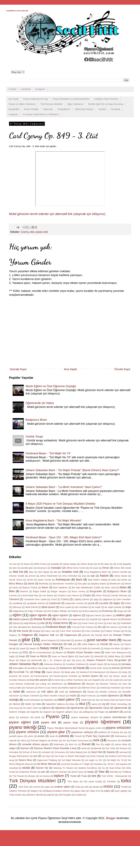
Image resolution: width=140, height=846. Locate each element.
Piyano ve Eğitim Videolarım (22, 104)
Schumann (60, 752)
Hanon (116, 644)
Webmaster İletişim (84, 109)
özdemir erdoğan (17, 712)
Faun (100, 623)
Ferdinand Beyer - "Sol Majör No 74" (48, 453)
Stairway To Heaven (63, 768)
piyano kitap (70, 722)
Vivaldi (124, 787)
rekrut (23, 740)
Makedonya (74, 683)
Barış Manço (16, 583)
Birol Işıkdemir (60, 587)
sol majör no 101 (93, 760)
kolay (124, 672)
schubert (46, 752)
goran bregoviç (48, 640)
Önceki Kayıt (122, 369)
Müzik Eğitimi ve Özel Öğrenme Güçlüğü (51, 386)
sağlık (108, 744)
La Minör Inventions (74, 680)
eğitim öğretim (38, 615)
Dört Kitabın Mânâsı (57, 611)
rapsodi (12, 740)
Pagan (101, 712)
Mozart (90, 692)
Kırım (127, 667)
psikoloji (64, 736)
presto (41, 736)
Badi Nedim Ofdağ (97, 579)
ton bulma (44, 776)
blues (123, 587)
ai (118, 564)
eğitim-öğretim (60, 615)
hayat (22, 648)
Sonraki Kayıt (18, 369)
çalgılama (107, 599)
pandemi (114, 711)
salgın (12, 748)
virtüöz (108, 786)
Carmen (13, 595)
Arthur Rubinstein (49, 576)
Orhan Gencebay (118, 704)
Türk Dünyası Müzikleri (51, 104)
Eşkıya (16, 623)
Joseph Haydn (96, 664)
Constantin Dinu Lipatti (35, 599)
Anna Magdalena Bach (95, 572)
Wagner (34, 791)
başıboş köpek (98, 583)
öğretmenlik (120, 707)
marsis (54, 687)
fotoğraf (36, 631)
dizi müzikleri (81, 607)
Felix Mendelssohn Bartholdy (26, 627)
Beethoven (115, 583)
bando (124, 579)
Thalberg (126, 772)
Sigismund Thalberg (47, 760)
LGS (107, 680)
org (103, 704)
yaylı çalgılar (121, 791)
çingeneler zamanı (74, 603)
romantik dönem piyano (35, 744)
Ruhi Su (73, 744)
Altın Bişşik (43, 572)
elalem (108, 615)
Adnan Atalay (69, 564)
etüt (32, 231)
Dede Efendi (31, 607)
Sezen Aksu (25, 760)
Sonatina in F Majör (80, 764)
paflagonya (88, 712)
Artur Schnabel (69, 576)
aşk (93, 575)
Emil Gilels (62, 619)
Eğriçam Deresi (93, 615)
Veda (77, 787)
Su (103, 768)
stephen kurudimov (87, 768)
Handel (104, 644)
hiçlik (84, 648)
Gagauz (13, 635)
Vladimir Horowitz (18, 791)
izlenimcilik (36, 660)
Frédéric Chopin (112, 631)
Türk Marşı (72, 781)
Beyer (45, 587)
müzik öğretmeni (109, 695)
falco (75, 623)
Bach (79, 579)
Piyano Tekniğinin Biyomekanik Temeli (66, 728)
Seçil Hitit (96, 752)
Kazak (81, 667)
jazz (69, 660)
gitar (26, 639)
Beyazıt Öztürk (29, 587)
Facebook (25, 89)
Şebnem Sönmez (58, 772)
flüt (10, 630)
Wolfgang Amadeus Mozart (56, 791)
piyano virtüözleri (118, 728)
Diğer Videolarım (75, 104)
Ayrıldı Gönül (15, 579)
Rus (98, 744)
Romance (112, 740)
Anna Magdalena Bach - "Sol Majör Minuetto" (54, 520)
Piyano (52, 716)
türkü (126, 780)
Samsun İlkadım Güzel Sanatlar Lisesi (55, 748)
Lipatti (116, 680)
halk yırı (72, 644)
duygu (120, 611)
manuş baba (15, 687)
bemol (128, 583)
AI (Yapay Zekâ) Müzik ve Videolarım (41, 114)
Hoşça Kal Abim (112, 648)
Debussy (16, 607)
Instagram (40, 89)
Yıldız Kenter (15, 794)
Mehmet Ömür (89, 687)
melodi (103, 687)
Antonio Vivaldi (16, 576)
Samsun (24, 748)
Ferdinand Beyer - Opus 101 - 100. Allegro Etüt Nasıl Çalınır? (64, 537)
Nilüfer (28, 704)
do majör (96, 607)
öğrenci (46, 707)
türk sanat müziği (93, 781)
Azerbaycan (63, 579)
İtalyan (23, 660)
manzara (30, 687)
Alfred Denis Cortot (75, 568)
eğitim (16, 615)
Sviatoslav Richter (28, 772)
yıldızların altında (34, 794)
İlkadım (59, 652)
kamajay (126, 664)
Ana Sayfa (13, 99)
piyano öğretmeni (103, 721)
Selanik (111, 752)
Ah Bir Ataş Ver (105, 564)
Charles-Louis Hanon (68, 595)
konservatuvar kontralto (65, 676)
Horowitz (95, 648)
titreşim (31, 776)
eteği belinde (30, 623)
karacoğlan (18, 668)
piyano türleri (95, 728)
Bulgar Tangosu (59, 591)
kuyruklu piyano (39, 679)
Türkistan (111, 781)
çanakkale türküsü (36, 603)
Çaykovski (55, 603)
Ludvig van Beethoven (51, 684)
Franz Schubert (92, 631)
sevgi (11, 760)
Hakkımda (48, 109)
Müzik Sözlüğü (31, 109)
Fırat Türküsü (87, 627)
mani (124, 684)
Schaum (123, 748)
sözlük (26, 767)
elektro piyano (21, 619)
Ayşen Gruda (44, 579)
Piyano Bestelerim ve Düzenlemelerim (71, 99)
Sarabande (96, 748)
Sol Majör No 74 (115, 760)
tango (90, 771)
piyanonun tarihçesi (82, 732)
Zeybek (79, 794)
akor (14, 568)
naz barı (96, 700)
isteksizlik (99, 656)
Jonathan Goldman (75, 664)
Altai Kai (18, 571)
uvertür (36, 787)
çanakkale (17, 603)
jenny (78, 660)
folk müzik (22, 630)
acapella (55, 564)
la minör (56, 680)
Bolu (12, 591)
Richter (54, 740)
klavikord (84, 672)
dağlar (116, 603)
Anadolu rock (70, 571)
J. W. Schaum (54, 660)
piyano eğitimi (20, 722)
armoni (32, 576)
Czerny (24, 231)
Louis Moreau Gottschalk (22, 684)
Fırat (74, 627)
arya (84, 576)
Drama (74, 611)
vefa (86, 787)
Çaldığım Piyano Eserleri (106, 99)
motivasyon (75, 691)
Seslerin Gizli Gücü (118, 756)
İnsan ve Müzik (38, 656)
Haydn (32, 648)
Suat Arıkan (115, 768)
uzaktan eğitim (62, 786)
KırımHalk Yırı (21, 672)
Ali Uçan (94, 568)
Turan (73, 775)
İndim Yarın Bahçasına (116, 652)
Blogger (111, 818)
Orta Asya (14, 708)
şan (43, 771)
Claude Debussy (119, 595)
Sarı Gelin (110, 748)
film (100, 627)
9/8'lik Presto (40, 564)
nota (38, 704)
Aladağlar (56, 567)
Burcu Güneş (78, 591)
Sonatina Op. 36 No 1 (105, 764)
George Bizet (101, 635)
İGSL (25, 652)
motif (61, 692)
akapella (127, 564)
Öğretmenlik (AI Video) (40, 403)
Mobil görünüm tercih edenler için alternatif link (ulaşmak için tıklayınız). (57, 214)
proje (52, 736)
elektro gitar (123, 615)
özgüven (47, 712)
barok (31, 583)
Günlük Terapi (34, 436)
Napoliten (49, 700)
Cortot (54, 599)
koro (106, 676)
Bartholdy (44, 583)
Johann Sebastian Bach (24, 664)
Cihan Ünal (101, 595)
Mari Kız (42, 687)
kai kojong (112, 664)
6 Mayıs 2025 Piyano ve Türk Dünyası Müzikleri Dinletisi (60, 503)
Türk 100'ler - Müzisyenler (114, 776)
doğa (128, 607)
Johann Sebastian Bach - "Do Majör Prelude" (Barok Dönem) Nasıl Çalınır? (72, 470)
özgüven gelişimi (64, 712)
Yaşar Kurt (94, 791)
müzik (72, 695)
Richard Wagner (39, 740)
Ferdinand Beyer (56, 627)
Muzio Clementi (31, 695)
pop (125, 732)
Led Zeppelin (94, 680)
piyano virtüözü (27, 732)
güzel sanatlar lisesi (101, 640)
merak (128, 687)
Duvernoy (107, 610)
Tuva (84, 775)
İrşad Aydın (84, 656)
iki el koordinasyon (42, 652)
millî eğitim (47, 691)
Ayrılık (30, 579)
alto (55, 572)
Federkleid (126, 623)
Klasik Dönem (53, 672)
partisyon (24, 717)
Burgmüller (96, 591)
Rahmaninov (121, 736)
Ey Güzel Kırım (58, 623)
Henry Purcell (71, 648)
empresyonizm (78, 619)
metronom (31, 692)
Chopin (87, 595)
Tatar (101, 771)
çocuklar (103, 603)
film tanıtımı (112, 627)
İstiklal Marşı (114, 656)
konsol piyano (90, 675)
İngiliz (12, 656)
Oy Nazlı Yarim (30, 708)
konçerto (13, 676)
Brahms (24, 591)
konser (26, 676)
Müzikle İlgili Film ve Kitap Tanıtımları (106, 104)
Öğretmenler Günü (99, 707)
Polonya (115, 732)
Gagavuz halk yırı (49, 634)
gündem (79, 640)
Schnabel (13, 752)
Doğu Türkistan (35, 611)
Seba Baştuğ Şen (78, 752)
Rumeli (86, 744)
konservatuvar (41, 676)
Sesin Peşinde (97, 756)
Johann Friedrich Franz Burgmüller (106, 660)
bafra (114, 579)
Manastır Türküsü (108, 684)
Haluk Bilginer (89, 644)
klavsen (114, 672)
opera (94, 704)
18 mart (13, 564)
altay (31, 572)
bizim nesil (110, 587)
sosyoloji (13, 768)
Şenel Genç (77, 772)
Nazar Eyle (109, 700)
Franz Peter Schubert (70, 631)
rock (96, 740)
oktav (72, 704)
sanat (83, 748)
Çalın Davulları (123, 599)
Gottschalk (65, 640)
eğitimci (77, 615)
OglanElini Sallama (55, 704)
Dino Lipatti (65, 607)
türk (93, 775)
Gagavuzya (70, 634)
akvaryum (42, 568)
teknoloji (114, 772)
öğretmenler (77, 707)
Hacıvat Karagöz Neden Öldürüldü (43, 644)
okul (82, 704)
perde (37, 717)
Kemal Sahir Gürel (99, 668)
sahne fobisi (121, 744)
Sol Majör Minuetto (71, 760)
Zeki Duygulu (64, 794)
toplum (59, 776)
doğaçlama (18, 611)
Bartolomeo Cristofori (63, 583)
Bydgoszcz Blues (36, 419)
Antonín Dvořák (119, 572)
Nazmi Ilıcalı (125, 700)
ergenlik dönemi (109, 619)
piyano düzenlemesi (115, 717)
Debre (128, 603)
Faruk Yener (88, 623)
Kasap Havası (49, 668)
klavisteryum (99, 672)
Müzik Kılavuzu (88, 695)
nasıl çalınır (66, 699)
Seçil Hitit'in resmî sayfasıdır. (17, 11)
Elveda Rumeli (42, 619)
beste (15, 587)
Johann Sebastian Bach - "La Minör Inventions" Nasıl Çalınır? (64, 487)
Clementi (14, 599)
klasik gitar (70, 672)
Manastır (90, 684)
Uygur (47, 787)
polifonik (102, 732)
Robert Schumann (79, 740)
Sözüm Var (42, 767)
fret (126, 631)
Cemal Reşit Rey (29, 595)
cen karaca (47, 595)
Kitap (37, 672)
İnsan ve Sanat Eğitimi (63, 656)
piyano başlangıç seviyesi (84, 717)
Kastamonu (66, 668)
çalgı (95, 599)
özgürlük (34, 712)
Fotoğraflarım (63, 109)
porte (30, 736)
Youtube (12, 89)
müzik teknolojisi (32, 700)
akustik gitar (27, 568)
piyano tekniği (22, 727)
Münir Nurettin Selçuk (54, 695)
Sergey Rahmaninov (19, 756)
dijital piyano (48, 607)
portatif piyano (16, 736)
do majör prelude (113, 607)
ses (35, 756)
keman (116, 668)
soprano (123, 764)
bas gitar (82, 583)
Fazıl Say (112, 623)
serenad (123, 752)
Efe (129, 611)
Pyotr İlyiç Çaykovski (98, 736)
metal (16, 691)
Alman (105, 567)
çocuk (91, 603)
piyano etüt (42, 231)
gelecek (86, 635)
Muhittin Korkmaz (108, 692)
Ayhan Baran (120, 576)
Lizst (125, 680)
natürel (84, 700)
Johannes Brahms (53, 664)
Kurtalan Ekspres (17, 680)
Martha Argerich (69, 687)
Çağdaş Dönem (81, 599)
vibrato (95, 787)
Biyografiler (14, 109)
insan (22, 656)
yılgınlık (50, 794)
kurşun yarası (120, 676)
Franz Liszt (50, 631)
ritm (64, 740)
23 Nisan (25, 564)
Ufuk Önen (23, 787)
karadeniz (32, 668)
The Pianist (18, 776)
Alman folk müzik (122, 568)
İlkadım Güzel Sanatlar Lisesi (83, 652)
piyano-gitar (56, 732)
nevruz (16, 704)
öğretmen (60, 707)
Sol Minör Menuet (46, 763)
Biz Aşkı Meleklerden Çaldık (86, 587)
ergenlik (94, 619)
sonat (63, 764)
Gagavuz (27, 634)
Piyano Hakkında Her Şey (35, 99)
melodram (116, 687)
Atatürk (104, 575)
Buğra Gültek (39, 591)
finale (124, 627)
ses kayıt (46, 756)
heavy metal (49, 648)
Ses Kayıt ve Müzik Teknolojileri (70, 756)
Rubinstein (59, 744)
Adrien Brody (86, 564)
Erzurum (126, 619)
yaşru (107, 790)
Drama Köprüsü (90, 611)
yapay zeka (79, 791)
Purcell (78, 736)
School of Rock (30, 752)
